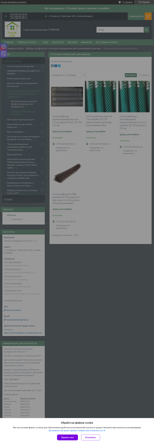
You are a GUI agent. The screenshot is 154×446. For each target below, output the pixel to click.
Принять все (67, 437)
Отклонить (90, 437)
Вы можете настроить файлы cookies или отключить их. (76, 430)
